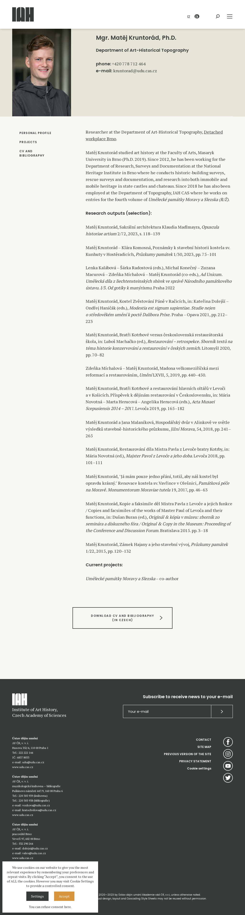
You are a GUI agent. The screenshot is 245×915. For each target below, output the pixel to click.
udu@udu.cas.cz (33, 762)
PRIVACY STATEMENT (195, 761)
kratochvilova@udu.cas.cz (39, 810)
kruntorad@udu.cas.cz (135, 70)
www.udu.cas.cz (22, 767)
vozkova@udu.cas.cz (36, 805)
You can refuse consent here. (50, 906)
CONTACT (203, 740)
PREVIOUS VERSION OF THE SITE (187, 754)
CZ (188, 16)
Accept (64, 896)
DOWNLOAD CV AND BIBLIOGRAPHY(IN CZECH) (122, 618)
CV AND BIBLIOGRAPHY (32, 153)
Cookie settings (199, 768)
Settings (37, 896)
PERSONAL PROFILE (35, 133)
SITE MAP (204, 747)
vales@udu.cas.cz (34, 853)
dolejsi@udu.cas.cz (35, 848)
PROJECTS (28, 142)
